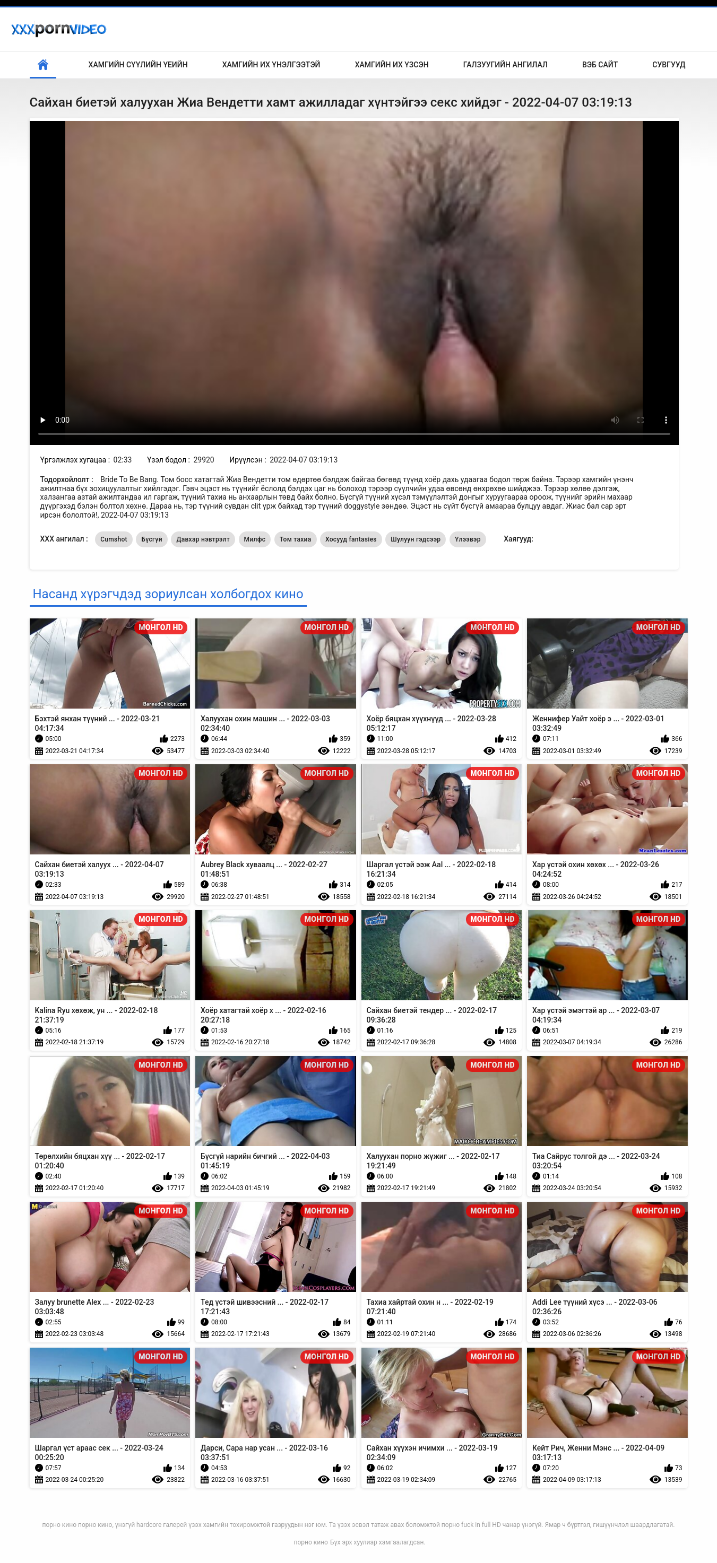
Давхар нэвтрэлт (203, 539)
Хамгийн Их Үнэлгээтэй (271, 64)
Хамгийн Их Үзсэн (392, 64)
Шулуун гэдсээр (415, 539)
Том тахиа (296, 539)
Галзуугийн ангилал (505, 64)
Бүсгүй (151, 539)
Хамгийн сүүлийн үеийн (138, 64)
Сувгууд (668, 64)
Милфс (255, 539)
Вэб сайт (600, 64)
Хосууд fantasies (351, 539)
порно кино (311, 1542)
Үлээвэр (468, 539)
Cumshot (113, 539)
